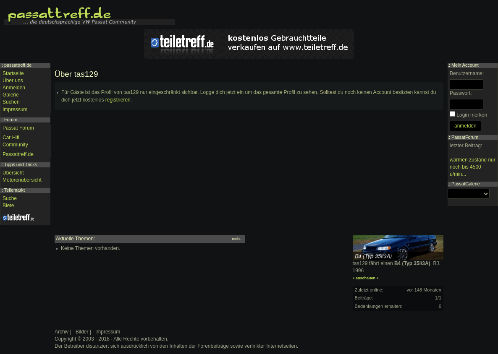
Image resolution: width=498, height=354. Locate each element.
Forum (10, 119)
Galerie (11, 95)
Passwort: (461, 93)
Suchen (11, 102)
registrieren (118, 100)
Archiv (61, 332)
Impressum (15, 109)
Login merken (471, 115)
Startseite (13, 73)
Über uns (13, 80)
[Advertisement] (249, 176)
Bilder (82, 332)
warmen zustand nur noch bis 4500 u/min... (472, 167)
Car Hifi (11, 138)
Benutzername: (467, 73)
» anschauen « (366, 278)
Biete (8, 205)
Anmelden (14, 88)
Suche (10, 198)
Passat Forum (18, 128)
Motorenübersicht (22, 180)
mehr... (238, 239)
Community (15, 145)
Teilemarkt (14, 190)
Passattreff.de (18, 154)
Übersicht (13, 173)
